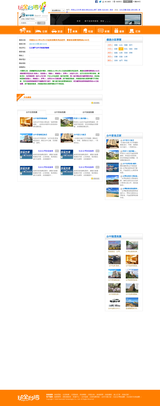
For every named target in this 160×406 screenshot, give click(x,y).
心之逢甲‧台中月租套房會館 (39, 48)
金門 (120, 60)
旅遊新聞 (100, 395)
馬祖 (126, 60)
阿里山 (73, 10)
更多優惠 (96, 102)
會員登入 (119, 1)
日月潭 (78, 10)
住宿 (41, 30)
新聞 (103, 30)
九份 (103, 10)
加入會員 (108, 1)
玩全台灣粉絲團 (119, 397)
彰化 (126, 49)
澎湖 (135, 10)
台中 (121, 49)
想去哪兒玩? (56, 10)
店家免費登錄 (95, 397)
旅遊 (56, 30)
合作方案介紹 (106, 397)
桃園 (126, 45)
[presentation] (32, 112)
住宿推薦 (66, 395)
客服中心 (76, 397)
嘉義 (116, 53)
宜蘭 (124, 10)
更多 (111, 10)
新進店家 (125, 395)
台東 (132, 10)
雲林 (136, 49)
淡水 (106, 10)
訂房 (134, 30)
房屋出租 (91, 395)
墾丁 (96, 10)
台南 (120, 53)
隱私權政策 (67, 397)
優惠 (119, 30)
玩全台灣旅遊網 (32, 7)
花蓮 (128, 10)
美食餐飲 (83, 395)
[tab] (32, 112)
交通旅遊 (74, 395)
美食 (72, 30)
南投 (130, 49)
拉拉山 (91, 10)
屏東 (130, 53)
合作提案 (85, 397)
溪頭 (83, 10)
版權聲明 (57, 397)
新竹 (130, 45)
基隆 (116, 45)
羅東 (99, 10)
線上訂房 (117, 395)
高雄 (126, 53)
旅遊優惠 (108, 395)
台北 (121, 10)
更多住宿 (96, 178)
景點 (25, 30)
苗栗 (116, 49)
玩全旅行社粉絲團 (133, 397)
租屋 (88, 30)
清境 (87, 10)
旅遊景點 (57, 395)
